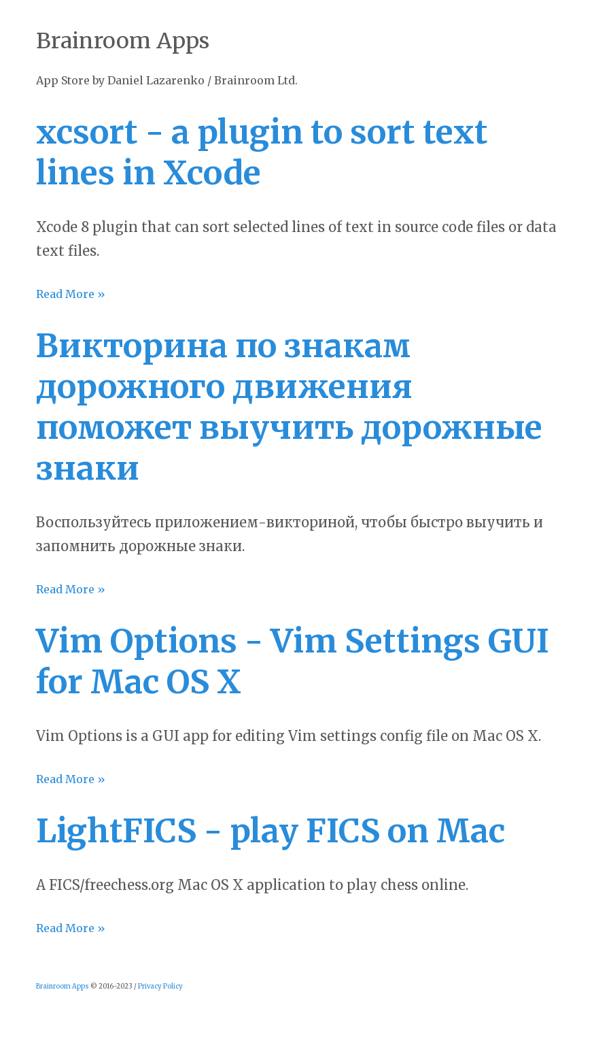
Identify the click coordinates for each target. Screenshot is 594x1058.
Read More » (70, 294)
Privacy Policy (160, 986)
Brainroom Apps (62, 986)
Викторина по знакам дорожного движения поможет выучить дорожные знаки (289, 407)
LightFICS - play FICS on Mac (270, 830)
